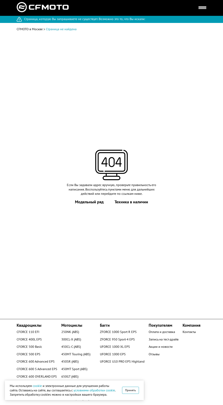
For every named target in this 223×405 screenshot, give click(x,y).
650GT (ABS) (69, 376)
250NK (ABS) (70, 332)
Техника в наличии (131, 202)
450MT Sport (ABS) (74, 369)
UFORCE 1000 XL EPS (115, 347)
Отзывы (154, 354)
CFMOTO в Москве (30, 29)
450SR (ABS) (70, 361)
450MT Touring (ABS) (75, 354)
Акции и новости (161, 347)
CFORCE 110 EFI (28, 332)
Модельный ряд (89, 202)
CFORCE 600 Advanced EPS (36, 361)
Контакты (189, 332)
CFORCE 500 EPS (28, 354)
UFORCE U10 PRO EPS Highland (122, 361)
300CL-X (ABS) (71, 339)
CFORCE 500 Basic (29, 347)
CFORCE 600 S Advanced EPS (37, 369)
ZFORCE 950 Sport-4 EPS (117, 339)
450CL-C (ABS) (71, 347)
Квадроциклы (29, 325)
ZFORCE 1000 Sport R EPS (118, 332)
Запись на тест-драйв (164, 339)
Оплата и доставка (162, 332)
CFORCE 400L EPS (29, 339)
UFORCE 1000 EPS (113, 354)
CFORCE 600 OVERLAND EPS (37, 376)
